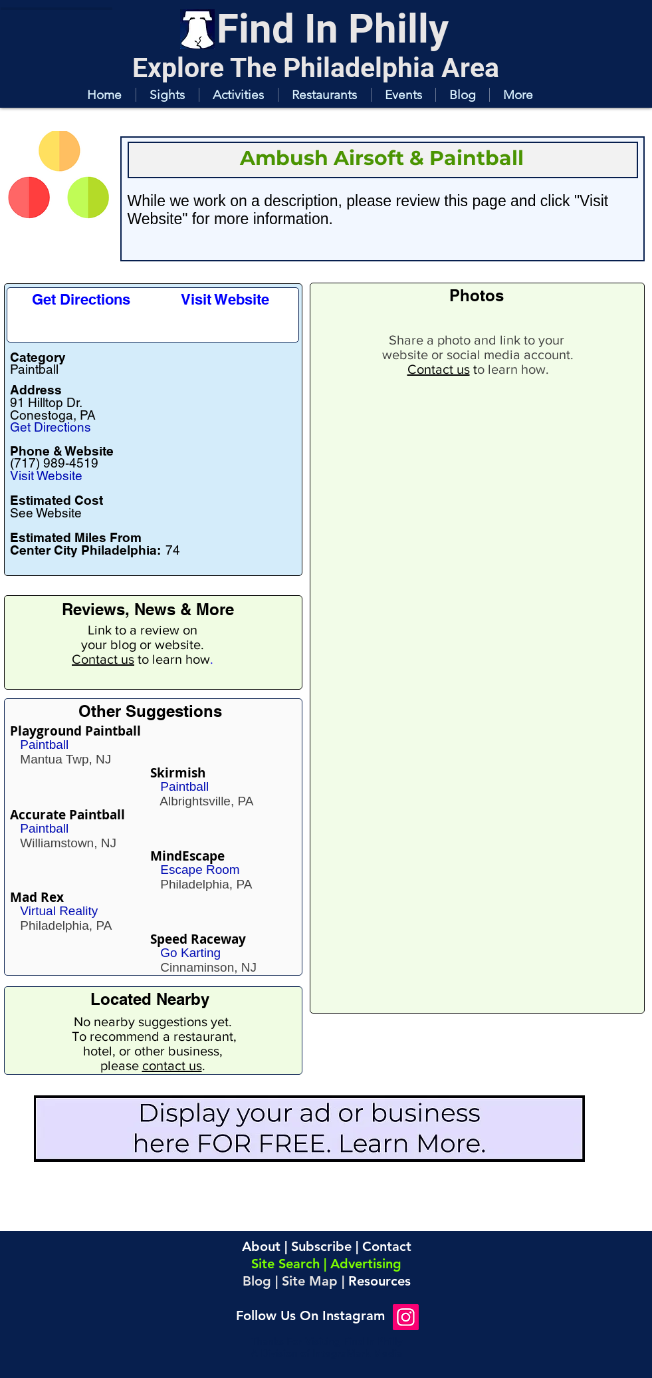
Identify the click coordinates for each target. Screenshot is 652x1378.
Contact (386, 1246)
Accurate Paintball (67, 814)
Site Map (310, 1281)
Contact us (103, 659)
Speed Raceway (198, 939)
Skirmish (177, 772)
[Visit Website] (225, 299)
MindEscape (187, 856)
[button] (167, 95)
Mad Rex (37, 897)
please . (152, 1065)
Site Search (285, 1264)
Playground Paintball (75, 731)
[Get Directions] (81, 299)
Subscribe (321, 1246)
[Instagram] (406, 1317)
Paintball (44, 745)
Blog (257, 1281)
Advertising (365, 1264)
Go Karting (190, 953)
